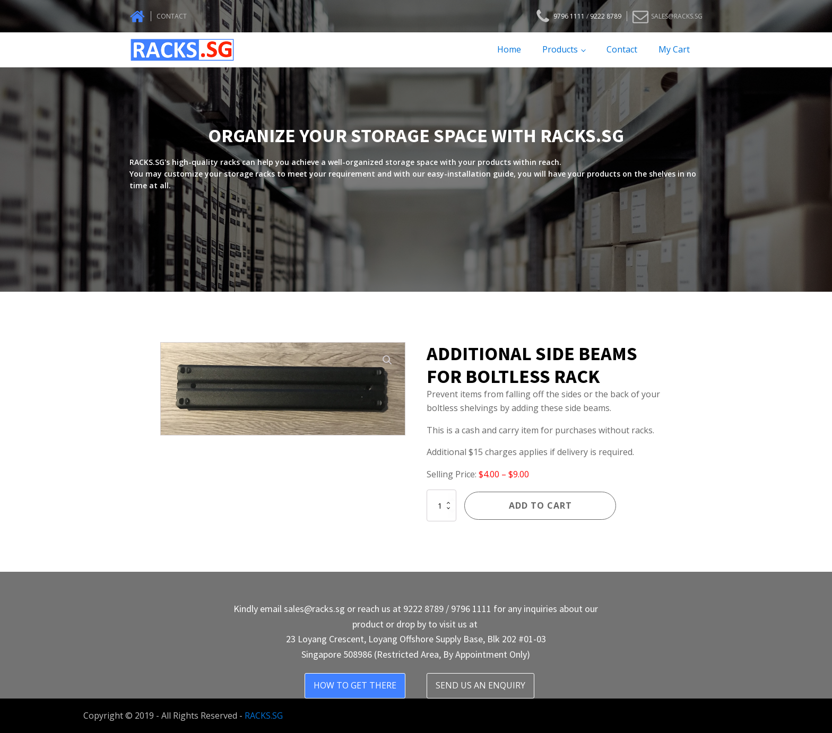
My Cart (674, 49)
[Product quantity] (441, 505)
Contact (621, 49)
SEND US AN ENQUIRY (480, 685)
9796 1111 (569, 16)
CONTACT (172, 16)
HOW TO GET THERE (355, 685)
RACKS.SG (264, 715)
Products (560, 49)
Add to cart (540, 505)
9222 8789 (605, 16)
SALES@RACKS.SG (677, 16)
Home (509, 49)
